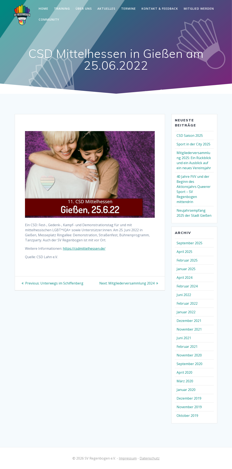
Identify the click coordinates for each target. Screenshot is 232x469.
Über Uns (84, 9)
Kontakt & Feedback (160, 9)
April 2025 (184, 251)
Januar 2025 (186, 269)
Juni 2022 (184, 294)
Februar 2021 (187, 346)
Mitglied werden (199, 9)
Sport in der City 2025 (193, 144)
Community (49, 19)
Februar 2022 (187, 303)
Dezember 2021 (189, 320)
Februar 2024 (187, 286)
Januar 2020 (186, 389)
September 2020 (189, 363)
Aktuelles (106, 9)
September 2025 (189, 243)
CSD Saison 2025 (190, 135)
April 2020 (184, 372)
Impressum (128, 458)
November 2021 (189, 329)
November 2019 (189, 407)
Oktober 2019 (187, 415)
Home (43, 9)
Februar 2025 (187, 260)
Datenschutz (150, 458)
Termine (128, 9)
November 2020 (189, 355)
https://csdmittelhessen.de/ (84, 248)
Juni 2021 (184, 338)
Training (62, 9)
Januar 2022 (186, 312)
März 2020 (185, 381)
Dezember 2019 (189, 398)
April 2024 (184, 277)
